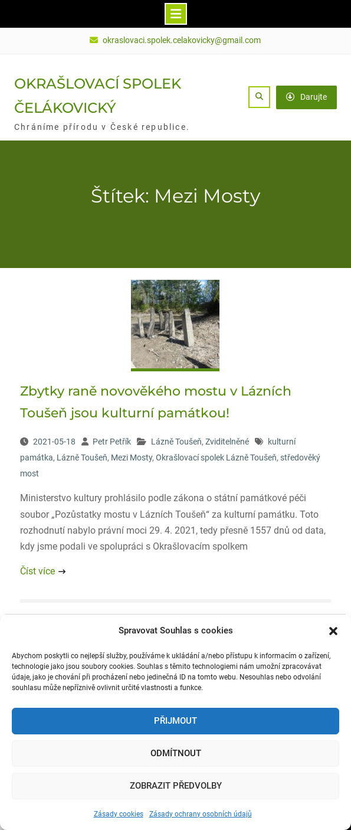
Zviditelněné (227, 441)
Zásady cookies (118, 814)
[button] (333, 631)
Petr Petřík (112, 441)
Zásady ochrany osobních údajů (200, 814)
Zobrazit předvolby (176, 785)
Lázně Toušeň (176, 441)
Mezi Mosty (131, 457)
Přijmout (175, 720)
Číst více (37, 571)
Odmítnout (175, 753)
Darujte (306, 97)
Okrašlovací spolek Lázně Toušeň (216, 457)
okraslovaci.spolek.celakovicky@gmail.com (182, 40)
